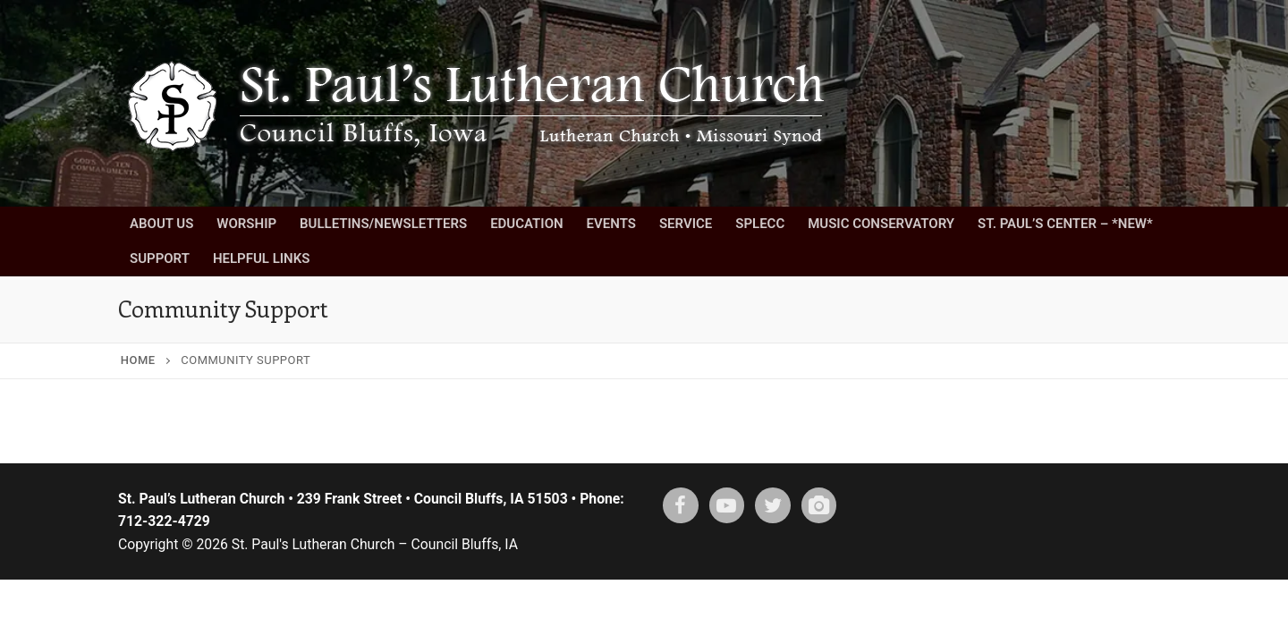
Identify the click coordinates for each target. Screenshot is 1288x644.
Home (138, 360)
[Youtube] (727, 505)
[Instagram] (819, 505)
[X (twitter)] (773, 505)
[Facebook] (681, 505)
